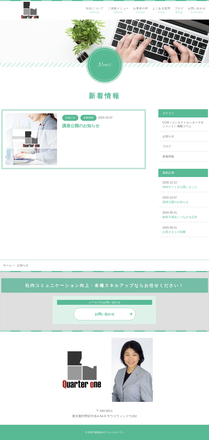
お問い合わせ (105, 314)
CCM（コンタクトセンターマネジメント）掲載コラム (183, 124)
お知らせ (168, 136)
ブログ (166, 146)
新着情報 (168, 156)
